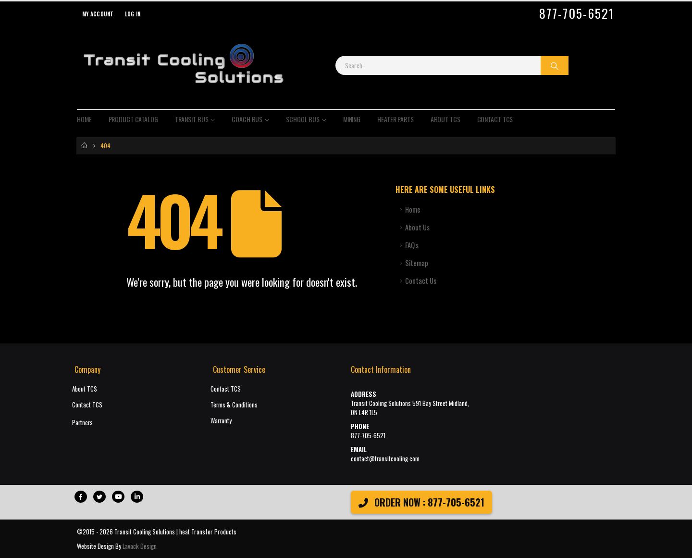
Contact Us (420, 281)
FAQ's (412, 245)
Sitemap (416, 263)
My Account (98, 14)
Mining (351, 119)
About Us (417, 227)
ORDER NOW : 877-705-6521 (421, 502)
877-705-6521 (576, 13)
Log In (133, 14)
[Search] (554, 65)
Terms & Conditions (234, 404)
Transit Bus (192, 119)
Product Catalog (133, 119)
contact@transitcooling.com (385, 458)
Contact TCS (495, 119)
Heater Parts (395, 119)
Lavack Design (140, 546)
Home (84, 119)
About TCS (445, 119)
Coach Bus (247, 119)
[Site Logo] (183, 65)
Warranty (221, 420)
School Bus (303, 119)
